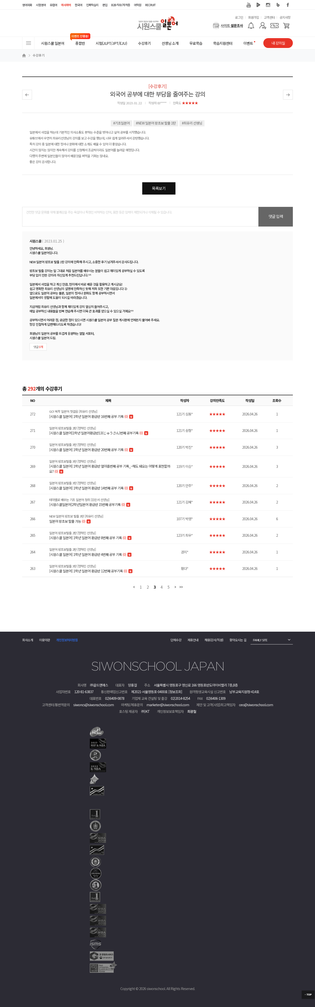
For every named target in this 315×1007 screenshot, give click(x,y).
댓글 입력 (275, 216)
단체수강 (176, 640)
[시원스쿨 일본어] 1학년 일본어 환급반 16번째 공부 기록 (111, 414)
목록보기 (159, 188)
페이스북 (288, 5)
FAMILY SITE (260, 640)
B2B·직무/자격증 (120, 5)
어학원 (137, 5)
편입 (104, 5)
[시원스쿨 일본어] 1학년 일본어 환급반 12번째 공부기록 (111, 569)
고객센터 (269, 17)
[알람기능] (251, 25)
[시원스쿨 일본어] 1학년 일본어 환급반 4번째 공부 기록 (111, 552)
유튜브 (248, 5)
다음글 (288, 95)
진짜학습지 (92, 5)
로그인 (239, 17)
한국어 (78, 5)
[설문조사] (227, 25)
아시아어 (66, 5)
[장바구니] (286, 25)
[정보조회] (175, 691)
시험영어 (41, 5)
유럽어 (53, 5)
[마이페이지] (263, 25)
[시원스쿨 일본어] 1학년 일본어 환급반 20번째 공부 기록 (111, 447)
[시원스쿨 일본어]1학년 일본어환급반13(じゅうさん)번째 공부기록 (111, 431)
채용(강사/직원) (214, 640)
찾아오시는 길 (237, 640)
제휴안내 (193, 640)
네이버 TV (258, 5)
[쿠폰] (274, 25)
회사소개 (27, 640)
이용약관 (44, 640)
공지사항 (285, 17)
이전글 (27, 95)
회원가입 (253, 17)
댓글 (38, 347)
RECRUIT (150, 5)
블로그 (278, 5)
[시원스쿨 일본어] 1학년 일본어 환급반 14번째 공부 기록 (111, 485)
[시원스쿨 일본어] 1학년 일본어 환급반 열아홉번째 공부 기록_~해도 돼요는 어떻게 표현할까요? (111, 466)
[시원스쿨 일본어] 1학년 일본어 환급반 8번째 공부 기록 (111, 535)
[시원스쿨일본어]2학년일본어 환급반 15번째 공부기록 (111, 502)
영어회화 (27, 5)
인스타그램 (268, 5)
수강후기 (39, 55)
